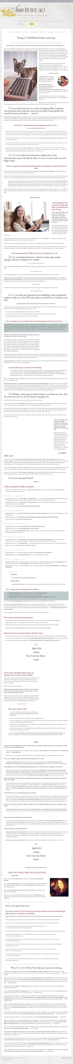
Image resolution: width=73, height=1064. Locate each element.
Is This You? (17, 32)
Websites (42, 32)
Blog (57, 32)
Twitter (66, 1058)
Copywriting (33, 32)
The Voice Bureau (28, 8)
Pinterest (68, 1058)
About (9, 32)
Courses (25, 32)
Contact (63, 32)
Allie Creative (6, 1059)
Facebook (63, 1058)
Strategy (50, 32)
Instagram (70, 1058)
